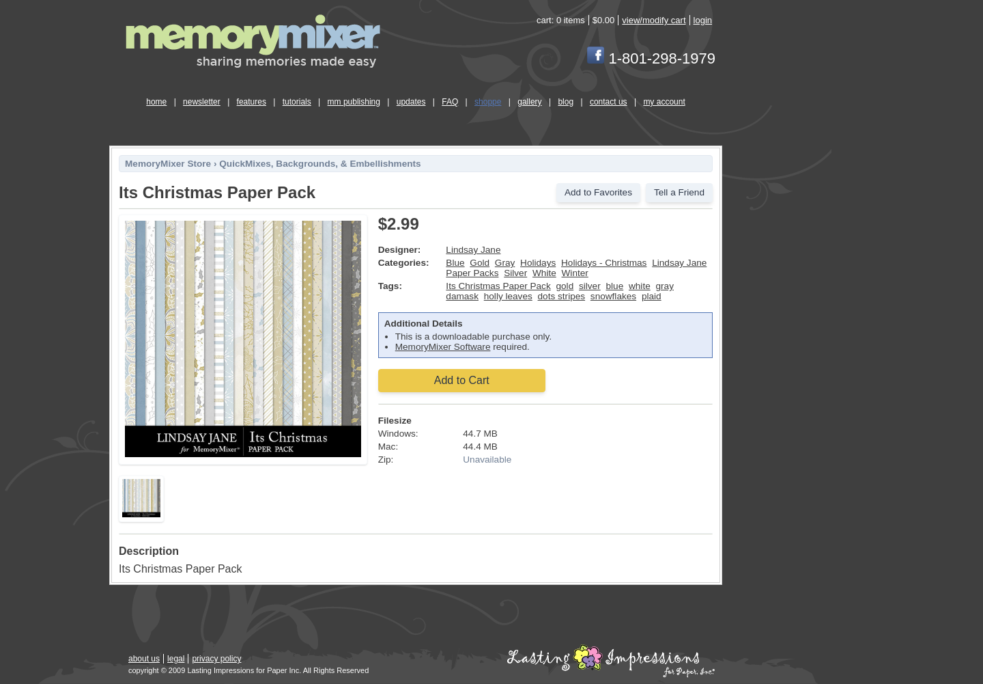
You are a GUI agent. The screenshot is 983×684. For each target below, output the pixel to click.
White (544, 273)
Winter (575, 273)
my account (664, 102)
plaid (651, 296)
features (251, 102)
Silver (515, 273)
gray (665, 286)
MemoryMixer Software (443, 347)
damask (462, 296)
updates (411, 102)
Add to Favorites (598, 192)
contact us (608, 102)
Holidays (538, 263)
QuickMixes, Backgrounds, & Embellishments (320, 164)
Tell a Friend (679, 192)
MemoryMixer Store (168, 164)
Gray (505, 263)
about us (144, 659)
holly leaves (508, 296)
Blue (455, 263)
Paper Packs (472, 273)
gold (565, 286)
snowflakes (613, 296)
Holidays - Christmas (603, 263)
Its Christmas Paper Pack (498, 286)
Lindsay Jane (473, 250)
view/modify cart (653, 20)
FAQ (450, 102)
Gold (479, 263)
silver (590, 286)
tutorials (297, 102)
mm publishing (354, 102)
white (640, 286)
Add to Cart (461, 380)
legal (175, 659)
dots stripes (562, 296)
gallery (529, 102)
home (156, 102)
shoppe (487, 102)
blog (565, 102)
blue (615, 286)
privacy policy (216, 659)
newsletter (201, 102)
